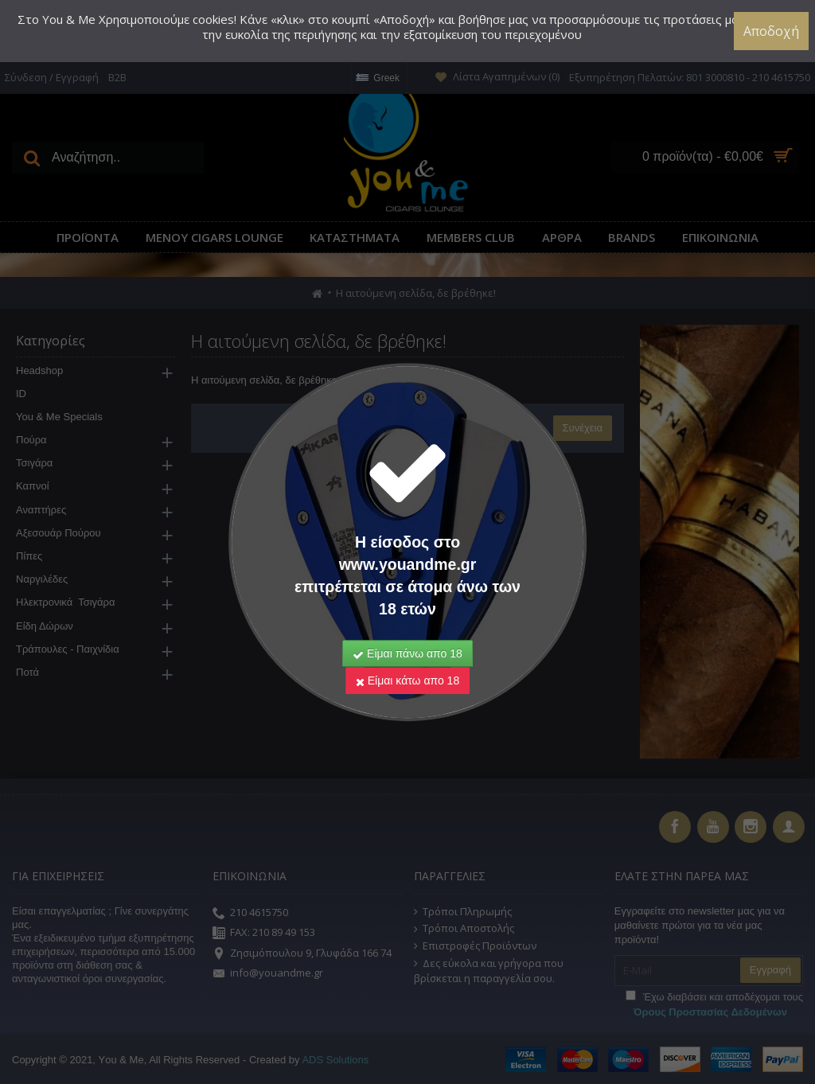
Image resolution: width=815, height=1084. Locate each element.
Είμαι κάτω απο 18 (407, 659)
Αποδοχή (771, 31)
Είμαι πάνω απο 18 (407, 632)
